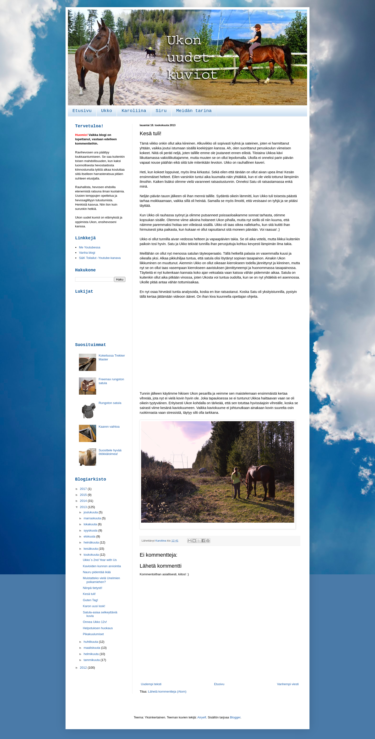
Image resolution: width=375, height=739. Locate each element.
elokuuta (90, 536)
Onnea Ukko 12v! (95, 622)
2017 (84, 489)
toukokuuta (92, 554)
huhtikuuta (91, 642)
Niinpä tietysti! (92, 588)
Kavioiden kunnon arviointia (102, 566)
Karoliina (133, 110)
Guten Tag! (90, 600)
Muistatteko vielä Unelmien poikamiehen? (101, 580)
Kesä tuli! (89, 594)
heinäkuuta (92, 542)
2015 (84, 495)
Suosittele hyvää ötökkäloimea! (110, 452)
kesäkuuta (91, 548)
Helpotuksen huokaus (98, 628)
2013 (84, 507)
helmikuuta (91, 654)
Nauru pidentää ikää (96, 572)
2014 (84, 501)
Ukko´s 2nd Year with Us (100, 560)
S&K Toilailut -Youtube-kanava (100, 258)
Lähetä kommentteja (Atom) (167, 691)
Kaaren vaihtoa (109, 426)
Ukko (106, 110)
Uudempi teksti (151, 684)
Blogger (235, 717)
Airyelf (201, 717)
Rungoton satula (110, 403)
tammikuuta (92, 660)
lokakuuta (91, 524)
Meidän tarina (194, 110)
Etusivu (82, 110)
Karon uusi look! (94, 606)
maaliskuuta (92, 647)
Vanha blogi (87, 252)
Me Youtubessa (89, 247)
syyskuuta (91, 530)
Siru (161, 110)
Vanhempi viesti (288, 684)
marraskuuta (93, 518)
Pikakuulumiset (93, 634)
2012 (84, 667)
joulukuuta (91, 512)
